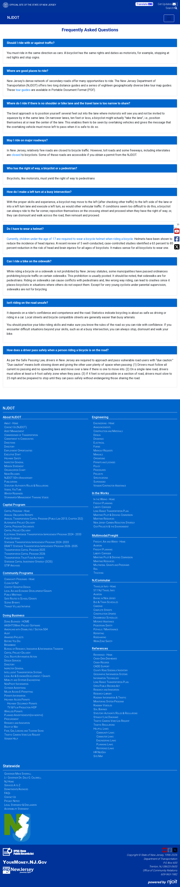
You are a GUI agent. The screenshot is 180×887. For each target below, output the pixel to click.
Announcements (101, 427)
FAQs (7, 793)
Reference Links (105, 748)
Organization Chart (14, 469)
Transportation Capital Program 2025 (24, 549)
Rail (95, 568)
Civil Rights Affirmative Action (20, 656)
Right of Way (11, 726)
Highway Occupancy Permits (22, 703)
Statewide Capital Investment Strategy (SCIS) (28, 561)
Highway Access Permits (17, 699)
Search (171, 8)
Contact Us (10, 797)
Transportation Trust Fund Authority (24, 557)
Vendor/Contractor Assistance (109, 485)
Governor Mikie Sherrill (17, 773)
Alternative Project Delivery (19, 522)
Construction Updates (104, 613)
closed (16, 155)
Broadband (10, 644)
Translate (144, 4)
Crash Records (101, 662)
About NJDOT (12, 417)
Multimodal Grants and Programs (111, 564)
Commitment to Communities (18, 438)
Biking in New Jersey (104, 598)
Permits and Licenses (104, 462)
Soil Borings (100, 709)
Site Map (98, 756)
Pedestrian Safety (103, 625)
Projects (98, 473)
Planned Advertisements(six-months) (23, 715)
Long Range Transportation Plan (111, 510)
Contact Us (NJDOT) (15, 427)
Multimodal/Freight (105, 535)
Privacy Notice (12, 800)
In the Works (100, 493)
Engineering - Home (103, 423)
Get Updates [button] (167, 4)
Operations (99, 458)
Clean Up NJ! (11, 583)
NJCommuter (101, 580)
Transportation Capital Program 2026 (24, 553)
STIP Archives (12, 565)
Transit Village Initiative (17, 606)
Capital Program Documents (19, 526)
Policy (96, 466)
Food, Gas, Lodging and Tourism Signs (24, 730)
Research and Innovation (17, 722)
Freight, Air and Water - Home (109, 541)
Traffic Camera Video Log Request (22, 734)
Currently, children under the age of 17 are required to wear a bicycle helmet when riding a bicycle (70, 239)
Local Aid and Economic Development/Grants (28, 590)
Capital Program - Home (17, 510)
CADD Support (101, 666)
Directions (9, 442)
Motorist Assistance (103, 621)
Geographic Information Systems (110, 674)
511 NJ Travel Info (104, 590)
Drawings (98, 438)
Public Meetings (12, 594)
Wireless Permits (13, 711)
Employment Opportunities (18, 450)
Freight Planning (103, 503)
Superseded (99, 481)
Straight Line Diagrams (105, 717)
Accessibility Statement (16, 808)
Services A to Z (12, 785)
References (100, 648)
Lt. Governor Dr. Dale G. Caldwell (22, 777)
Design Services (12, 660)
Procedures (99, 469)
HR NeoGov (99, 752)
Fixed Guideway (12, 538)
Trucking (98, 572)
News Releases (12, 473)
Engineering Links (106, 740)
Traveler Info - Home (104, 586)
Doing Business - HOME (16, 621)
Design (97, 435)
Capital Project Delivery (17, 530)
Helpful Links (100, 728)
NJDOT (13, 17)
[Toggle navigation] (169, 18)
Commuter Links (104, 736)
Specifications (100, 477)
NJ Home (9, 781)
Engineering (100, 417)
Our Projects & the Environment (111, 526)
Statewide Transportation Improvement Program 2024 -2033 (36, 542)
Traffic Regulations (104, 724)
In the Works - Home (104, 499)
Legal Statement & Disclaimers (20, 804)
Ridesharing (99, 637)
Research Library (102, 693)
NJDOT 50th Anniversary (18, 477)
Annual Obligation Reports (18, 514)
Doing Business (13, 615)
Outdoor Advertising (15, 687)
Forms (96, 446)
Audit (7, 633)
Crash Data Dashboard (105, 658)
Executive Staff (12, 454)
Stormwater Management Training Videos (26, 497)
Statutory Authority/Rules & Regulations (26, 485)
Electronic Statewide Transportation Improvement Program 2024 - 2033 (42, 534)
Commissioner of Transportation (21, 435)
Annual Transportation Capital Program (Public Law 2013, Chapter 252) (43, 518)
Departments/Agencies (16, 789)
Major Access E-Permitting (18, 691)
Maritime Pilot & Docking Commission (113, 514)
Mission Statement (14, 466)
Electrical (98, 442)
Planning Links (104, 744)
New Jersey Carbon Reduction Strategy (114, 522)
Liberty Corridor (102, 507)
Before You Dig (12, 641)
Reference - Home (102, 654)
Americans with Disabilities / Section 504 (26, 629)
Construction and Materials (108, 431)
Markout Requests (103, 450)
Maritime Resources (103, 518)
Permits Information (14, 695)
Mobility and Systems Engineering (22, 679)
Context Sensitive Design (17, 586)
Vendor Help (11, 738)
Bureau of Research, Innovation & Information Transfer (33, 648)
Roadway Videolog (102, 705)
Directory (9, 446)
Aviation (97, 545)
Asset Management (14, 431)
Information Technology (106, 678)
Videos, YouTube (12, 489)
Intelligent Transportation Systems (23, 672)
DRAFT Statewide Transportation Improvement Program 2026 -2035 (41, 546)
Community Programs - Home (19, 579)
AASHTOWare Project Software (22, 625)
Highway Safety (12, 458)
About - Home (11, 423)
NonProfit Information (16, 683)
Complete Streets (102, 609)
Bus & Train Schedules (105, 602)
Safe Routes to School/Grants (20, 598)
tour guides (23, 90)
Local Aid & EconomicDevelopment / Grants (27, 676)
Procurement (11, 718)
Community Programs (18, 573)
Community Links (105, 732)
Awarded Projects (13, 637)
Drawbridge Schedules (105, 617)
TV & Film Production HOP (22, 707)
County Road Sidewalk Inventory (110, 670)
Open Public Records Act (106, 685)
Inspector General (14, 462)
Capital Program (14, 505)
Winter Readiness (13, 493)
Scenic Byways (12, 602)
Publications (10, 481)
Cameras (97, 606)
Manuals (98, 454)
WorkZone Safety (103, 641)
